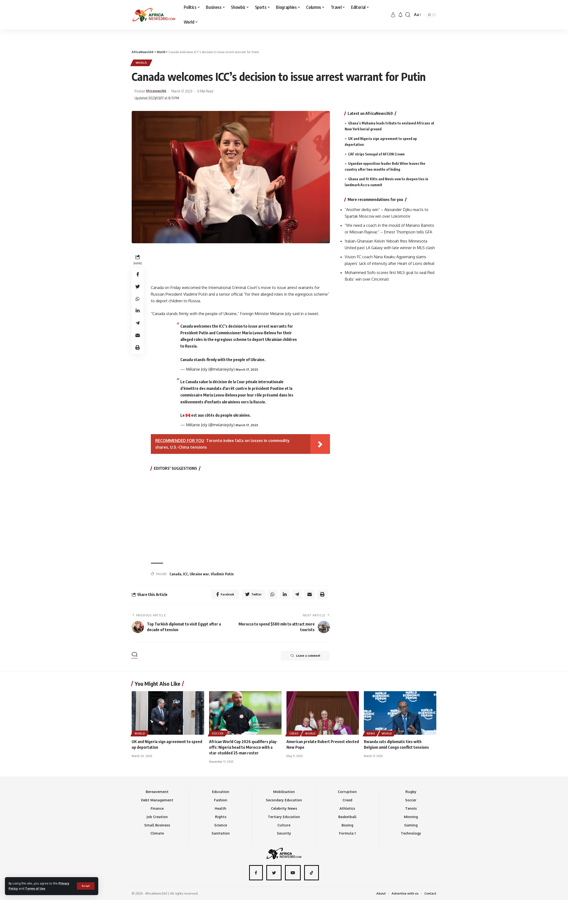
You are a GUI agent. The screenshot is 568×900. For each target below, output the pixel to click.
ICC (185, 574)
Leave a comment (305, 656)
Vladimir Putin (222, 574)
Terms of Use (35, 888)
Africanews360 (158, 91)
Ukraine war (199, 574)
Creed (294, 733)
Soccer (218, 733)
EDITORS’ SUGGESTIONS (175, 468)
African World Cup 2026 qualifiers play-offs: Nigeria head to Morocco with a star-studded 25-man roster (243, 747)
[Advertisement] (284, 29)
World (141, 63)
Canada (175, 574)
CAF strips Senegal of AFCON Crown (376, 154)
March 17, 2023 (247, 369)
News (371, 733)
